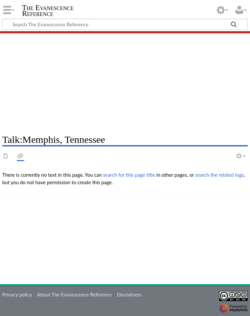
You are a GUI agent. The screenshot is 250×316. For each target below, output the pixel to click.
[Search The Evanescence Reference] (125, 24)
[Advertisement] (125, 81)
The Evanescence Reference (48, 11)
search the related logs (219, 175)
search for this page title (129, 175)
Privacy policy (17, 294)
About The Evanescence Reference (74, 294)
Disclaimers (129, 294)
